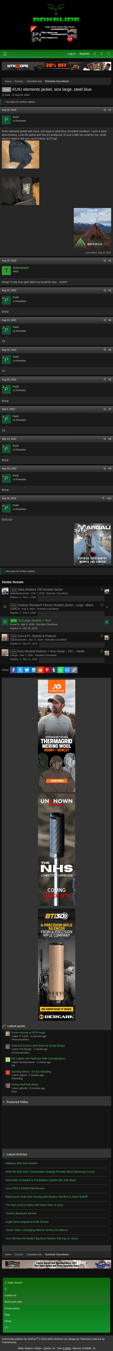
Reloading (17, 1078)
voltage (14, 655)
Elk (13, 1065)
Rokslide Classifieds (57, 593)
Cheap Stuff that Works (25, 1084)
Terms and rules (13, 1301)
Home (8, 1321)
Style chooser (13, 1282)
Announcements (20, 1052)
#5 (110, 349)
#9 (110, 468)
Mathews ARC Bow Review (21, 1163)
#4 (110, 320)
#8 (110, 438)
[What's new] (101, 54)
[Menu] (5, 53)
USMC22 (15, 608)
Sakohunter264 (18, 639)
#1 (110, 109)
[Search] (108, 54)
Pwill (7, 95)
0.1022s (67, 1348)
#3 (110, 290)
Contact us (10, 1295)
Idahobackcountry (19, 593)
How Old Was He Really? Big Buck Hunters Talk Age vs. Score (42, 1238)
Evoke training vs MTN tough (28, 1032)
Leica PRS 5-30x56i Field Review (25, 1188)
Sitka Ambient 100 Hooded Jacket (40, 589)
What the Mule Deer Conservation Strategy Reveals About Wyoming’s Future (50, 1171)
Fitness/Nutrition (20, 1039)
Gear (14, 1091)
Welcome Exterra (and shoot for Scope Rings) (38, 1045)
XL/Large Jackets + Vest (34, 620)
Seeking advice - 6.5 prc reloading (31, 1071)
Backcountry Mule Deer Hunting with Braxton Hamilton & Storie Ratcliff (46, 1196)
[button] (95, 54)
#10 (109, 498)
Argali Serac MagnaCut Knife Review (27, 1221)
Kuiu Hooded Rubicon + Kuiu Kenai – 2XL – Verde (51, 651)
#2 (110, 260)
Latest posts (16, 1026)
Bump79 (14, 624)
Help (7, 1314)
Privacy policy (12, 1308)
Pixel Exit (85, 1339)
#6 (110, 379)
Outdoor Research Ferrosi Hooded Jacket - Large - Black (55, 605)
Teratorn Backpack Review (21, 1213)
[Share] (104, 110)
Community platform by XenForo (35, 1339)
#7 (110, 409)
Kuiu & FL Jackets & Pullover (37, 636)
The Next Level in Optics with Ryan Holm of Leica (34, 1204)
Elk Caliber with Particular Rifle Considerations (39, 1058)
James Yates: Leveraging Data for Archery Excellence (37, 1230)
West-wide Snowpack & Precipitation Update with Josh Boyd (41, 1180)
